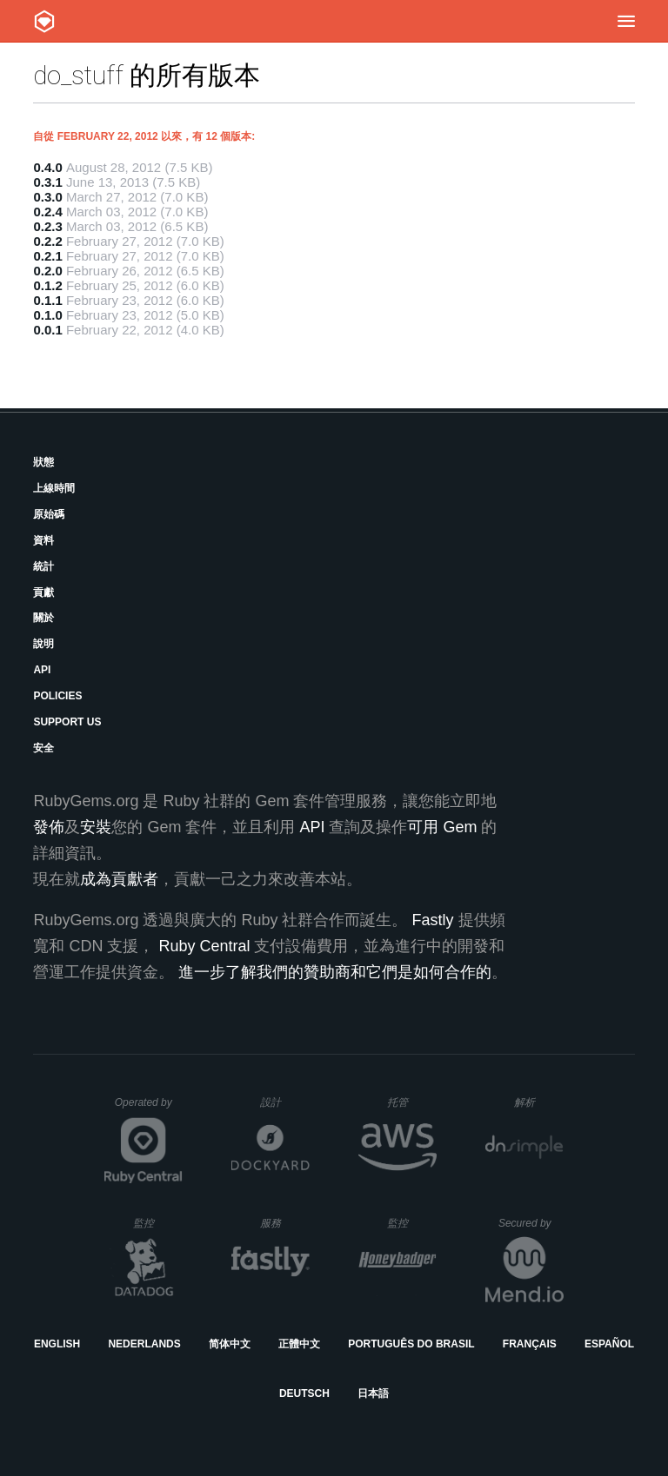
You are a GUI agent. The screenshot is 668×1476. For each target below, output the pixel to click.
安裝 (95, 827)
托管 (409, 1102)
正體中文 (299, 1344)
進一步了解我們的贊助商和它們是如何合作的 (334, 972)
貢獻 (43, 592)
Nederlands (144, 1344)
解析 (539, 1102)
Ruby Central (204, 946)
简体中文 (229, 1344)
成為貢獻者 (119, 879)
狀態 (43, 462)
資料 (43, 540)
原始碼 (48, 514)
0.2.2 (47, 241)
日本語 (373, 1393)
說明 (43, 644)
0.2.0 (47, 270)
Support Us (67, 722)
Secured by (531, 1223)
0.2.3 (47, 226)
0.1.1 (47, 300)
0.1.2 (47, 285)
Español (609, 1344)
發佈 (48, 827)
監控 (158, 1222)
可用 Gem (442, 827)
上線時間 (54, 488)
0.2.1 (47, 255)
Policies (57, 696)
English (57, 1344)
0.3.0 (47, 196)
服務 (284, 1222)
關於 (43, 618)
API (41, 670)
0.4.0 (47, 167)
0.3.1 (47, 182)
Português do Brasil (411, 1344)
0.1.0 (47, 315)
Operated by (149, 1108)
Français (530, 1344)
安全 (43, 748)
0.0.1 (47, 329)
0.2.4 (47, 211)
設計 (285, 1102)
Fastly (432, 920)
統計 (43, 566)
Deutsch (304, 1393)
